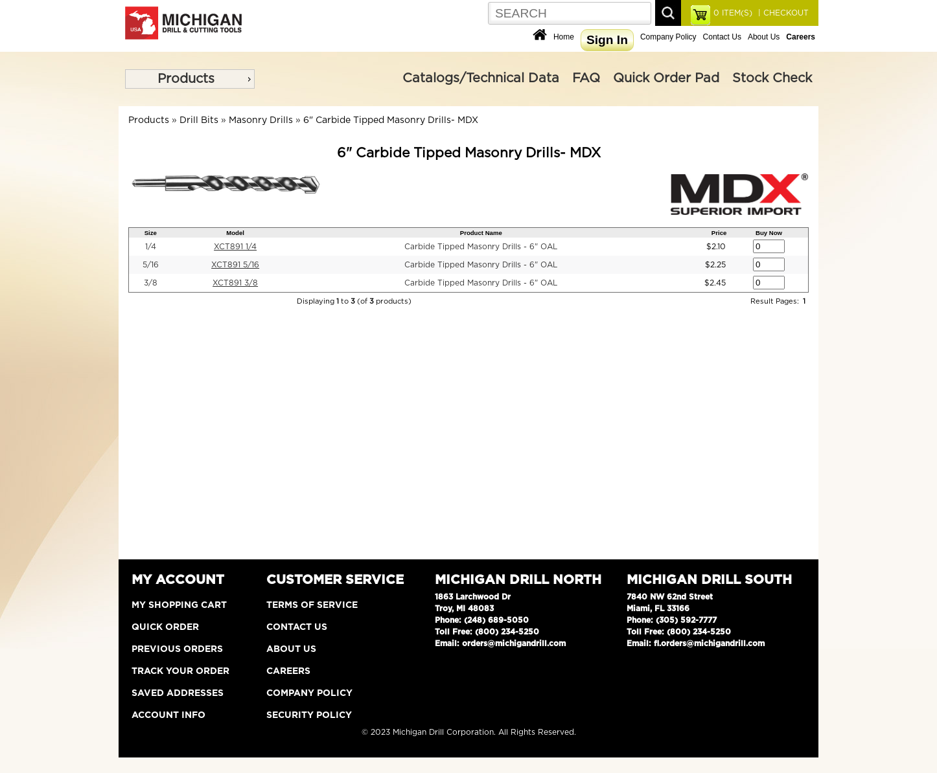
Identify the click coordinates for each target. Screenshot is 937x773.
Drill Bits (198, 120)
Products (185, 79)
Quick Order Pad (666, 78)
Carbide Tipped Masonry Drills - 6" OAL (480, 247)
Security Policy (309, 715)
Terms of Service (312, 605)
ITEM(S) (732, 13)
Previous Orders (177, 649)
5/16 (151, 265)
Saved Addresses (178, 693)
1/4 (150, 247)
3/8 (150, 283)
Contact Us (722, 36)
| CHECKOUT (782, 13)
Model (235, 232)
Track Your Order (180, 671)
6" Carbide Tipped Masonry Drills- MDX (390, 120)
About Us (764, 36)
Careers (288, 671)
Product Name (481, 232)
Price (718, 232)
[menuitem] (190, 79)
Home (563, 36)
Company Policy (668, 36)
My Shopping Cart (179, 605)
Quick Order (165, 627)
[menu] (190, 79)
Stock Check (772, 78)
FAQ (586, 78)
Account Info (168, 715)
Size (151, 232)
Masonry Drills (261, 120)
